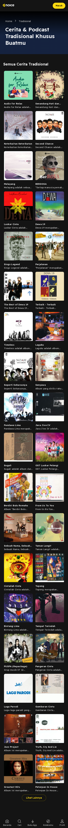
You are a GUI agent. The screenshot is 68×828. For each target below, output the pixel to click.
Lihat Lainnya (34, 797)
